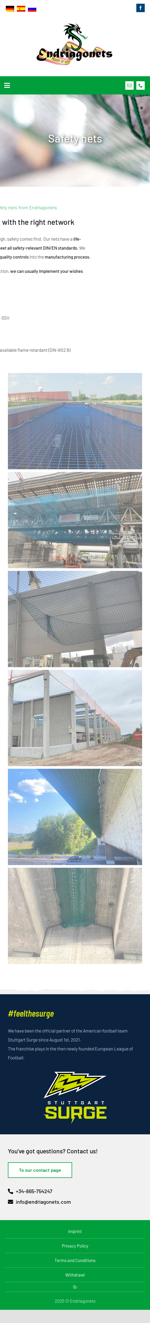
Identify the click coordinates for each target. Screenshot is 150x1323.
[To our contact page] (40, 1170)
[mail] (129, 85)
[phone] (140, 85)
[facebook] (140, 8)
